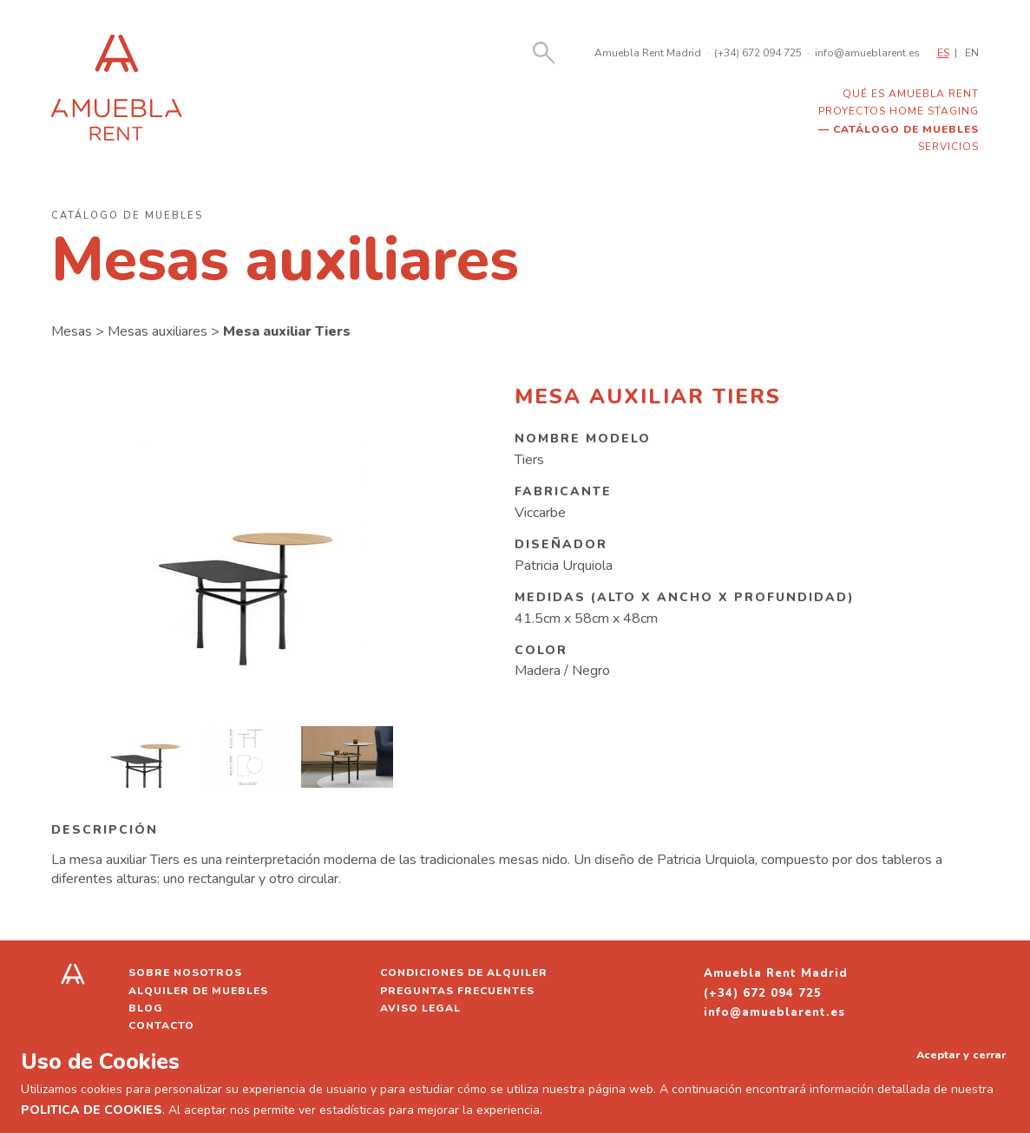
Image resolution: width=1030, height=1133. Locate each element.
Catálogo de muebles (906, 129)
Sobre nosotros (185, 972)
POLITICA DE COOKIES (91, 1110)
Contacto (161, 1025)
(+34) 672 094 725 (758, 53)
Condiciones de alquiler (464, 972)
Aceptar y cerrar (961, 1054)
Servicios (948, 147)
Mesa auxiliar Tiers (287, 331)
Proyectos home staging (898, 111)
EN (972, 53)
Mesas (71, 331)
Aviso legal (420, 1008)
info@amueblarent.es (867, 53)
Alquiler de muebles (198, 991)
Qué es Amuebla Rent (911, 94)
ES (943, 53)
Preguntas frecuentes (457, 991)
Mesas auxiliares (157, 331)
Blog (145, 1008)
